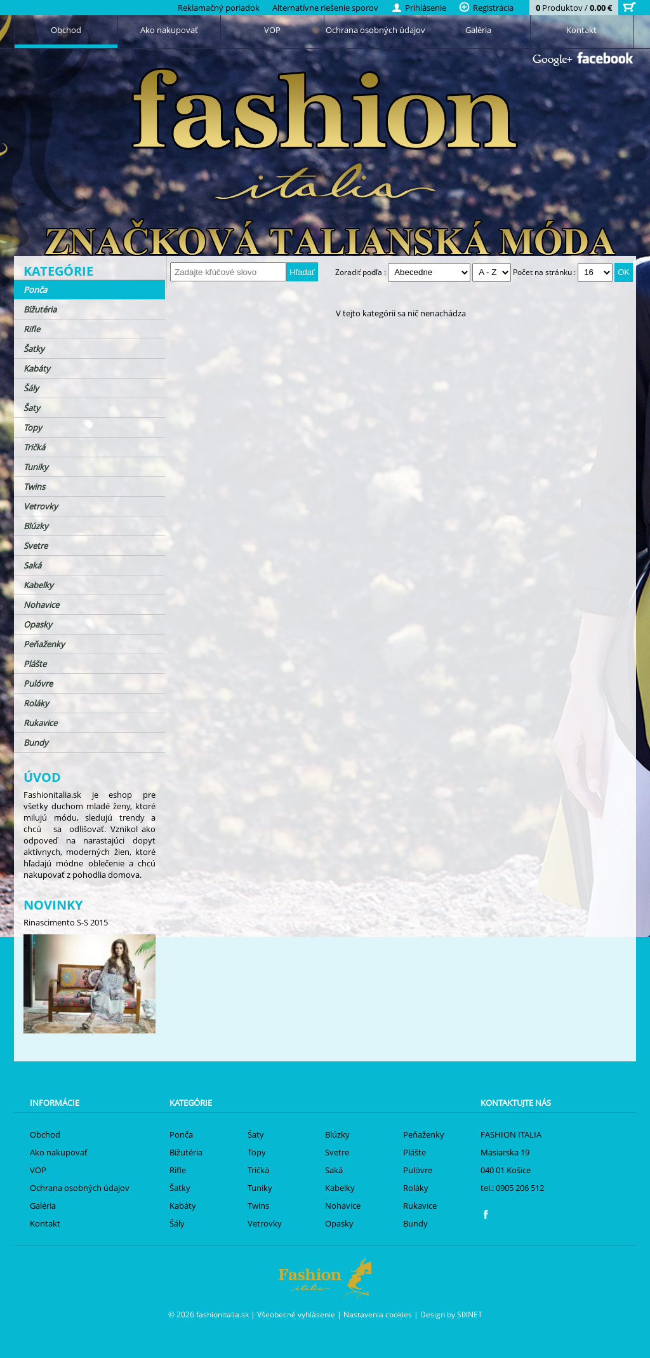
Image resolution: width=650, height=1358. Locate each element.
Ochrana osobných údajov (375, 30)
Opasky (37, 624)
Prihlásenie (418, 7)
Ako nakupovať (169, 30)
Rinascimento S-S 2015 (65, 922)
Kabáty (36, 368)
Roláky (36, 703)
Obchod (66, 30)
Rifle (31, 329)
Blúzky (35, 526)
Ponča (35, 289)
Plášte (34, 663)
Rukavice (40, 723)
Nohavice (41, 604)
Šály (31, 388)
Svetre (35, 545)
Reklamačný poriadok (219, 7)
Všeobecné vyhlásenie (296, 1314)
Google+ (553, 60)
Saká (32, 565)
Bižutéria (39, 309)
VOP (272, 30)
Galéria (478, 30)
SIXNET (469, 1314)
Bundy (35, 742)
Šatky (33, 348)
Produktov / (574, 7)
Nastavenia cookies (377, 1314)
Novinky (53, 904)
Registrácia (486, 7)
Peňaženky (44, 644)
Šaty (31, 407)
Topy (32, 427)
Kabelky (38, 585)
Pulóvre (38, 683)
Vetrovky (40, 506)
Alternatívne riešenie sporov (325, 7)
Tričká (34, 447)
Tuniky (35, 467)
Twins (34, 486)
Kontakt (581, 30)
